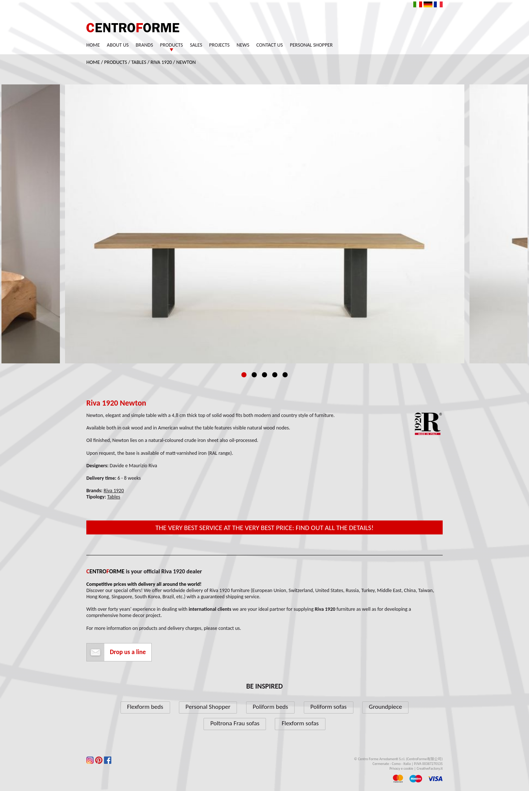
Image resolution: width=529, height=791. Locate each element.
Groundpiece (385, 707)
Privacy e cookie (401, 768)
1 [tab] (243, 374)
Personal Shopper (311, 45)
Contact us (269, 45)
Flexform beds (145, 707)
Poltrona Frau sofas (234, 723)
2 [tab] (254, 374)
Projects (219, 45)
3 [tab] (264, 374)
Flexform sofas (300, 723)
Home (93, 45)
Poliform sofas (328, 707)
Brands (144, 45)
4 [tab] (274, 374)
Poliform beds (270, 707)
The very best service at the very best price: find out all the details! (264, 527)
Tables (139, 62)
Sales (196, 45)
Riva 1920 (161, 62)
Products (171, 45)
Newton (186, 62)
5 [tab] (285, 374)
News (243, 45)
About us (118, 45)
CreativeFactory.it (430, 768)
